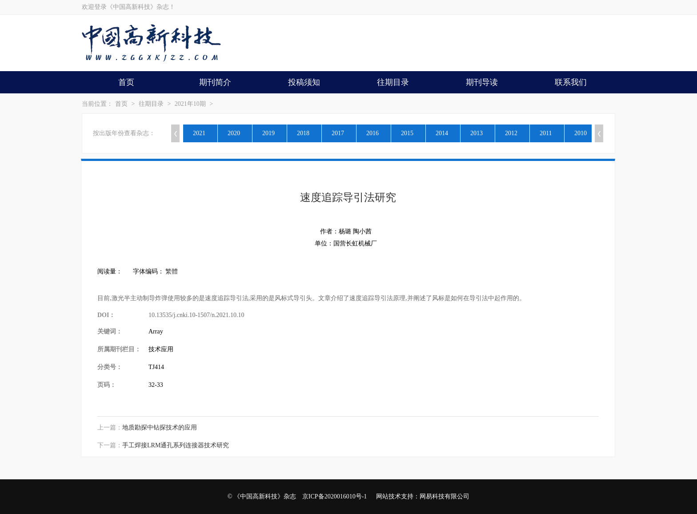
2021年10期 (190, 103)
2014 (442, 133)
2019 (268, 133)
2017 (338, 133)
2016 (372, 133)
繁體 (171, 271)
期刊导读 (482, 82)
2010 (580, 133)
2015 (407, 133)
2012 (511, 133)
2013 (476, 133)
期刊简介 (215, 82)
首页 (126, 82)
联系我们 (571, 82)
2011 (546, 133)
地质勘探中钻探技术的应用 (159, 427)
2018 (303, 133)
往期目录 (393, 82)
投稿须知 (304, 82)
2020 (234, 133)
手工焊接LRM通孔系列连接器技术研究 (175, 445)
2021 (199, 133)
